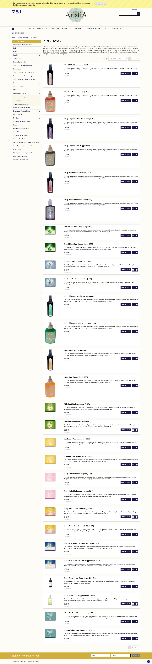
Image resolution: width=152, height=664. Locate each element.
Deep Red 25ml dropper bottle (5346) (78, 200)
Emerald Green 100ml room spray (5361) (79, 296)
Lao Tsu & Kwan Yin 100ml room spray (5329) (81, 543)
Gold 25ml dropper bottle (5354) (76, 377)
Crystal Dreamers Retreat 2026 (22, 65)
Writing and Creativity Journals (22, 153)
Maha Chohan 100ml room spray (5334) (79, 613)
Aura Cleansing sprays (20, 97)
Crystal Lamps (17, 69)
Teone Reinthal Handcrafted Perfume (24, 146)
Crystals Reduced (18, 86)
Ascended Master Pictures (21, 160)
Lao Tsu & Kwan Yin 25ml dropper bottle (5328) (82, 561)
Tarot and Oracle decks (20, 139)
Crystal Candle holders (20, 62)
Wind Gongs (17, 149)
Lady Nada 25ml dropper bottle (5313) (78, 491)
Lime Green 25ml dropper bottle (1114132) (80, 595)
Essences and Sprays (23, 37)
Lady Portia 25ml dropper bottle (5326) (79, 526)
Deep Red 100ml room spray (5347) (77, 173)
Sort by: (105, 58)
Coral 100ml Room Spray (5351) (76, 65)
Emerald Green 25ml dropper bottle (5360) (80, 323)
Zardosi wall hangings (20, 156)
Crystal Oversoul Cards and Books (23, 72)
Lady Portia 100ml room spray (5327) (78, 508)
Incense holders (18, 114)
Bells (14, 48)
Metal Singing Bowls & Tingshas (23, 121)
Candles (15, 55)
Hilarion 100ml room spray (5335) (77, 404)
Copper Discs (17, 58)
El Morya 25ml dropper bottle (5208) (78, 279)
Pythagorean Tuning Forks (21, 128)
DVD (14, 90)
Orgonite (16, 125)
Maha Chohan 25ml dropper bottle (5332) (79, 630)
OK (101, 3)
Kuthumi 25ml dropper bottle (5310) (77, 456)
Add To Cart (125, 73)
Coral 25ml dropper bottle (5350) (76, 92)
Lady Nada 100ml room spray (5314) (78, 474)
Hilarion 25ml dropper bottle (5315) (77, 421)
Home (13, 37)
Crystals (15, 83)
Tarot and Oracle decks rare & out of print (26, 142)
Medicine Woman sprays (21, 104)
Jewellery (16, 118)
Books (15, 51)
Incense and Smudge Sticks (21, 111)
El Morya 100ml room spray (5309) (77, 261)
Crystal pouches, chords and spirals (24, 76)
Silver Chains (17, 132)
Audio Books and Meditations (22, 44)
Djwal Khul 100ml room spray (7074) (78, 227)
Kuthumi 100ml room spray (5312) (77, 439)
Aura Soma (17, 100)
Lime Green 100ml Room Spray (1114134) (79, 578)
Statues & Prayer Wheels (20, 135)
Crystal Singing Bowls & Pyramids (24, 79)
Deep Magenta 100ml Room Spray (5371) (79, 119)
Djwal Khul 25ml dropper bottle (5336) (78, 244)
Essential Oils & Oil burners (21, 107)
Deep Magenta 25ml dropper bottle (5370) (79, 146)
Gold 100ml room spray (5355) (75, 350)
